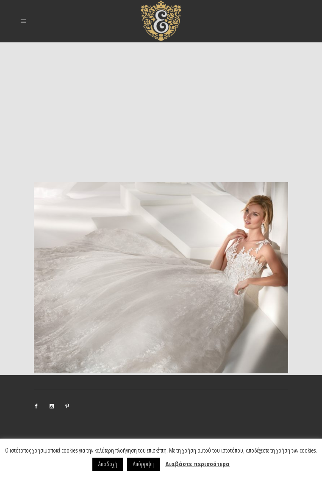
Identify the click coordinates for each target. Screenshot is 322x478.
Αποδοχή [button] (107, 464)
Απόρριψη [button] (143, 464)
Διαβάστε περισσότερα (197, 463)
